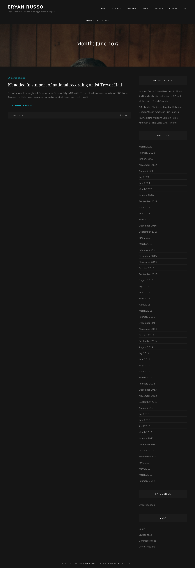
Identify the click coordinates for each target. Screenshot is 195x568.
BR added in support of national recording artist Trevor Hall (65, 85)
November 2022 (148, 164)
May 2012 (144, 468)
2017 (98, 20)
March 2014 (145, 377)
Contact (116, 8)
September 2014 (148, 341)
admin (125, 115)
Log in (142, 528)
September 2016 (148, 231)
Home (89, 20)
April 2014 (144, 371)
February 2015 (147, 316)
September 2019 (148, 201)
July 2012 (144, 462)
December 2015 (148, 255)
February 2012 (147, 480)
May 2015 (144, 298)
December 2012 (148, 444)
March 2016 (145, 243)
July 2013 (144, 413)
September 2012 (148, 456)
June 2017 (144, 213)
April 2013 (144, 426)
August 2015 (146, 280)
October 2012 (146, 450)
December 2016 (148, 225)
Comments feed (147, 540)
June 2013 (144, 420)
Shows (158, 8)
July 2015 (144, 286)
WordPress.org (147, 546)
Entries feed (145, 534)
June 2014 (144, 359)
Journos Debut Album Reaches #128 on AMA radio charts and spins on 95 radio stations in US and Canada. (160, 96)
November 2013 (148, 395)
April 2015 (144, 304)
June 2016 (144, 237)
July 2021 (144, 176)
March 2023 (145, 146)
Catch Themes (125, 563)
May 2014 (144, 365)
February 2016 (147, 249)
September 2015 (148, 274)
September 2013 (148, 401)
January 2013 (146, 438)
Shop (145, 8)
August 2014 (146, 347)
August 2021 (146, 170)
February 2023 (147, 152)
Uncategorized (17, 78)
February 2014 (147, 383)
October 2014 (146, 334)
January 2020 (146, 195)
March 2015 (145, 310)
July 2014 (144, 353)
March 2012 (145, 474)
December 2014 (148, 322)
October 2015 (146, 268)
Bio (103, 8)
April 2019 (144, 207)
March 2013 (145, 432)
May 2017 (144, 219)
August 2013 (146, 407)
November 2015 (148, 262)
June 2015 (144, 292)
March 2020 (145, 189)
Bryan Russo (26, 7)
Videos (173, 8)
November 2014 (148, 328)
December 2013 (148, 389)
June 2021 (144, 183)
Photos (132, 8)
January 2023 (146, 158)
